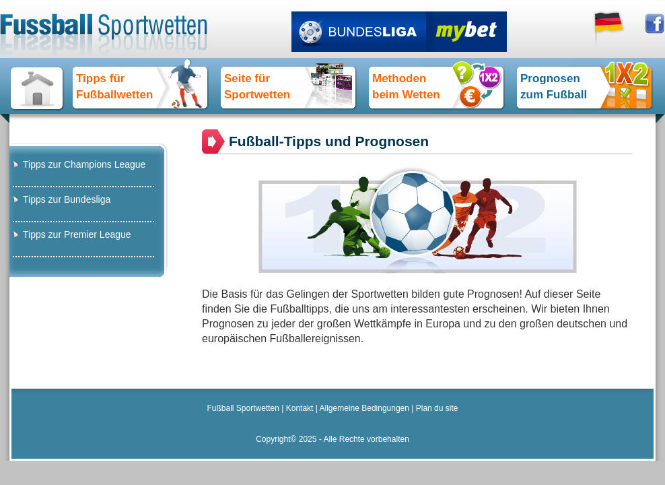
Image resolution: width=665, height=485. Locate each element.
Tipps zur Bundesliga (66, 199)
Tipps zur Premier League (77, 234)
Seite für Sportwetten (257, 86)
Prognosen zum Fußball (553, 86)
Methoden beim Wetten (406, 86)
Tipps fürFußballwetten (114, 86)
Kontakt (300, 408)
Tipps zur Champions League (84, 164)
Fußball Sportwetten (243, 408)
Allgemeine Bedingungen (364, 408)
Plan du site (437, 408)
